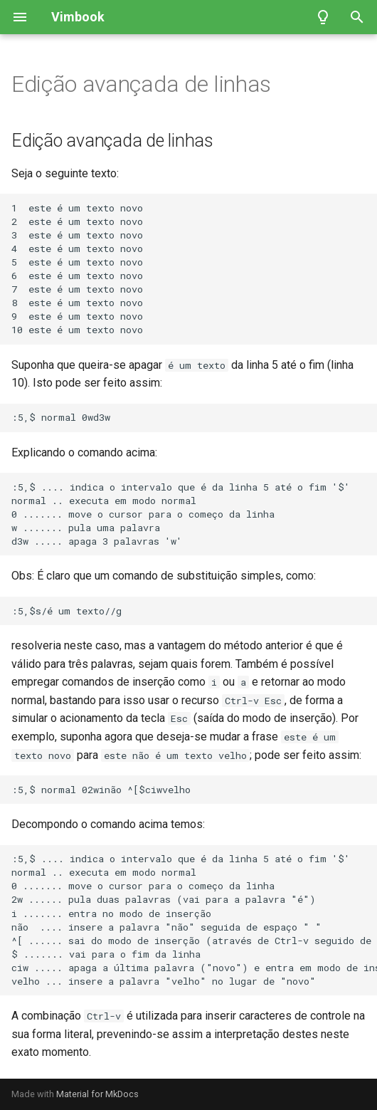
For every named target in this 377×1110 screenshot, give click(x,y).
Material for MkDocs (97, 1094)
